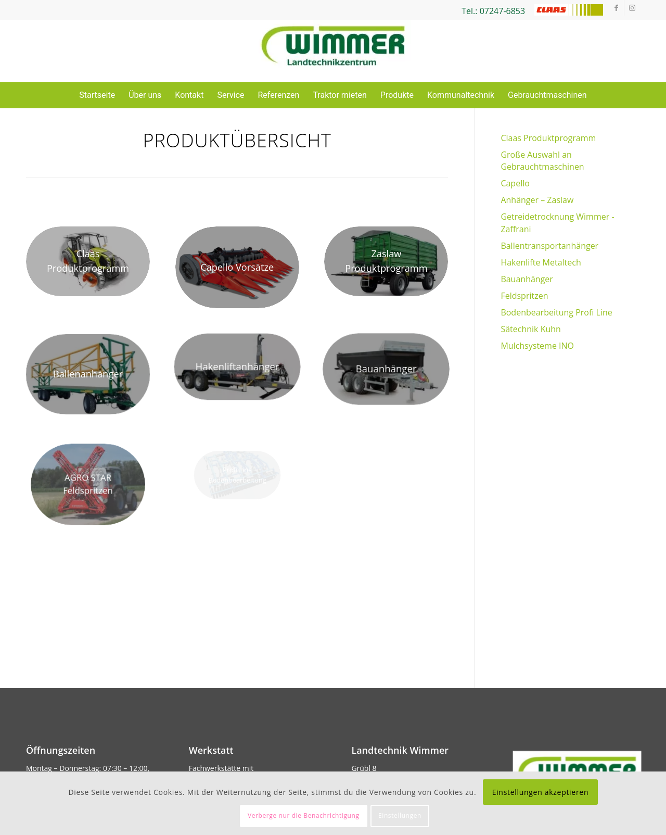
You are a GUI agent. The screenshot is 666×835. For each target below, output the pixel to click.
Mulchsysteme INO (537, 345)
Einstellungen (399, 815)
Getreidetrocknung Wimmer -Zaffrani (557, 222)
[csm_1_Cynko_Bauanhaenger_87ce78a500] (386, 369)
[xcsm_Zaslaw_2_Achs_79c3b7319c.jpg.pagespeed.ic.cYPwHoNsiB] (386, 261)
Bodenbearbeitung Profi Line (556, 312)
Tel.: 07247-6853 (493, 11)
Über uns (145, 95)
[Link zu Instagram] (632, 8)
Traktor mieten (339, 95)
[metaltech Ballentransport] (87, 374)
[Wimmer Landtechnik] (333, 51)
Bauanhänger (527, 279)
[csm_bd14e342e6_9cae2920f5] (237, 367)
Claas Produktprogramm (548, 138)
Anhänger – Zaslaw (537, 200)
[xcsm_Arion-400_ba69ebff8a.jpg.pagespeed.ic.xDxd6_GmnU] (88, 261)
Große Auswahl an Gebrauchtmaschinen (542, 160)
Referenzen (278, 95)
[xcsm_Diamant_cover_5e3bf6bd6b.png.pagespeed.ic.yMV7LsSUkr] (237, 267)
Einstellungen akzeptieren (540, 792)
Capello (515, 183)
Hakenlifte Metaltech (541, 262)
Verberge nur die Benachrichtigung (304, 815)
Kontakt (189, 95)
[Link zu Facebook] (616, 8)
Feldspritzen (524, 295)
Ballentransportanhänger (549, 245)
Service (230, 95)
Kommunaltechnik (460, 95)
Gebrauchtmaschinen (547, 95)
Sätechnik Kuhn (530, 329)
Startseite (97, 95)
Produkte (397, 95)
